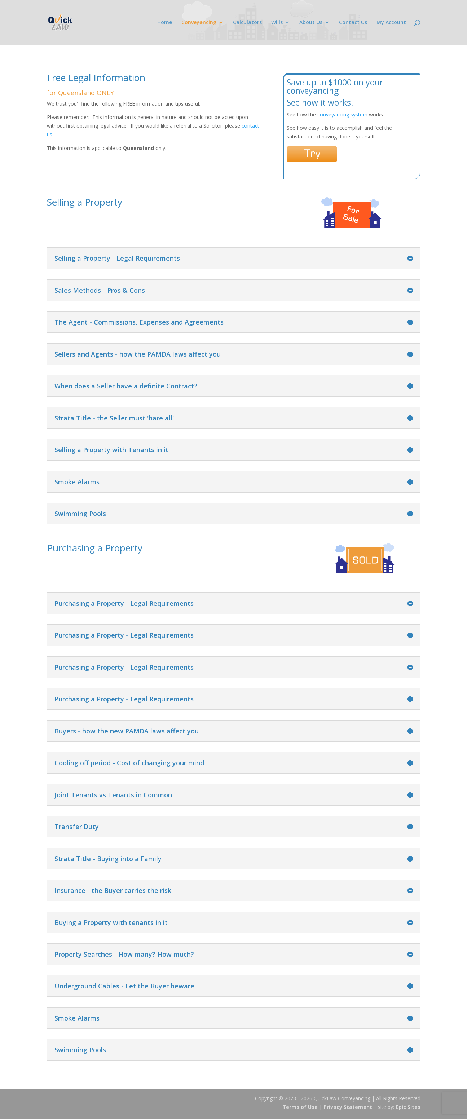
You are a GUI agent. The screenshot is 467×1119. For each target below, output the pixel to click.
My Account (391, 23)
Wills (277, 23)
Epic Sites (408, 1106)
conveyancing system (342, 114)
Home (164, 23)
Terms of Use (300, 1106)
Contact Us (353, 23)
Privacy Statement (347, 1106)
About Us (310, 23)
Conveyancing (198, 23)
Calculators (247, 23)
